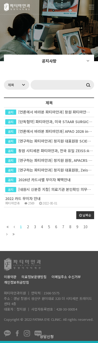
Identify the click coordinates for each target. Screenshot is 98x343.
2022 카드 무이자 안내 (23, 198)
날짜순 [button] (85, 215)
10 (85, 226)
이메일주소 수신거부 (66, 276)
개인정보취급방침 (16, 282)
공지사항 (49, 61)
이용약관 (10, 276)
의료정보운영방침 (34, 276)
